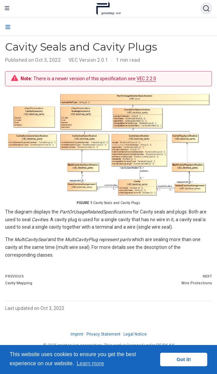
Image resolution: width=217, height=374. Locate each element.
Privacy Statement (103, 334)
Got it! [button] (184, 359)
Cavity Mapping (18, 283)
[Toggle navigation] (7, 8)
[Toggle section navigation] (8, 27)
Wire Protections (196, 283)
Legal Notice (135, 334)
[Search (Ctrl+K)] (206, 8)
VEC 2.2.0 (146, 78)
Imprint (77, 334)
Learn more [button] (90, 363)
